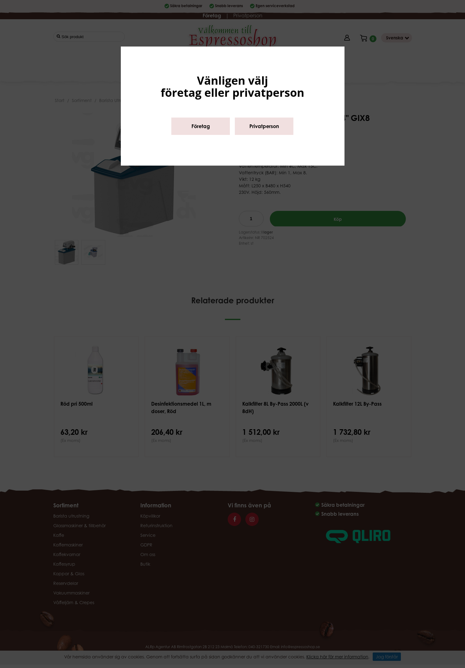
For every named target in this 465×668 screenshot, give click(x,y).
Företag (200, 126)
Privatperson (264, 126)
